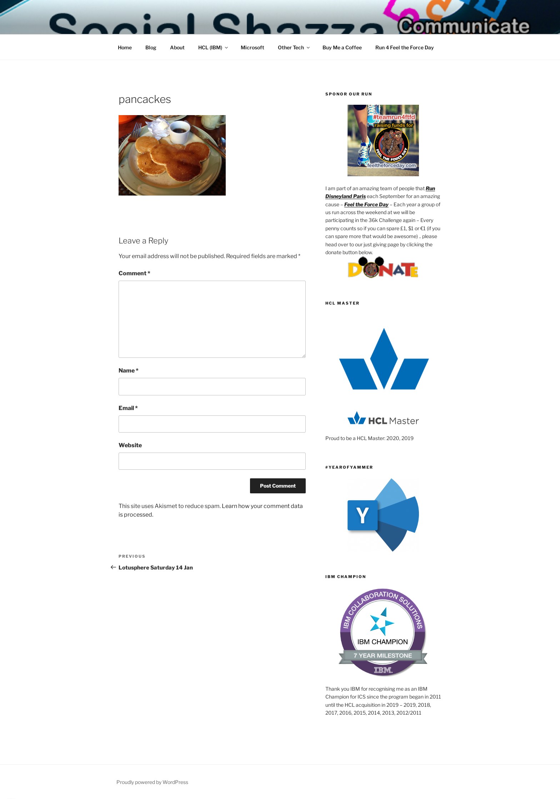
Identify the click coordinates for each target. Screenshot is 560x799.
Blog (150, 47)
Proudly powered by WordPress (152, 782)
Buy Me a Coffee (342, 47)
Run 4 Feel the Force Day (404, 47)
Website (130, 445)
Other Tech (294, 47)
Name (129, 370)
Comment (134, 273)
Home (125, 47)
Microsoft (252, 47)
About (177, 47)
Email (128, 408)
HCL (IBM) (213, 47)
